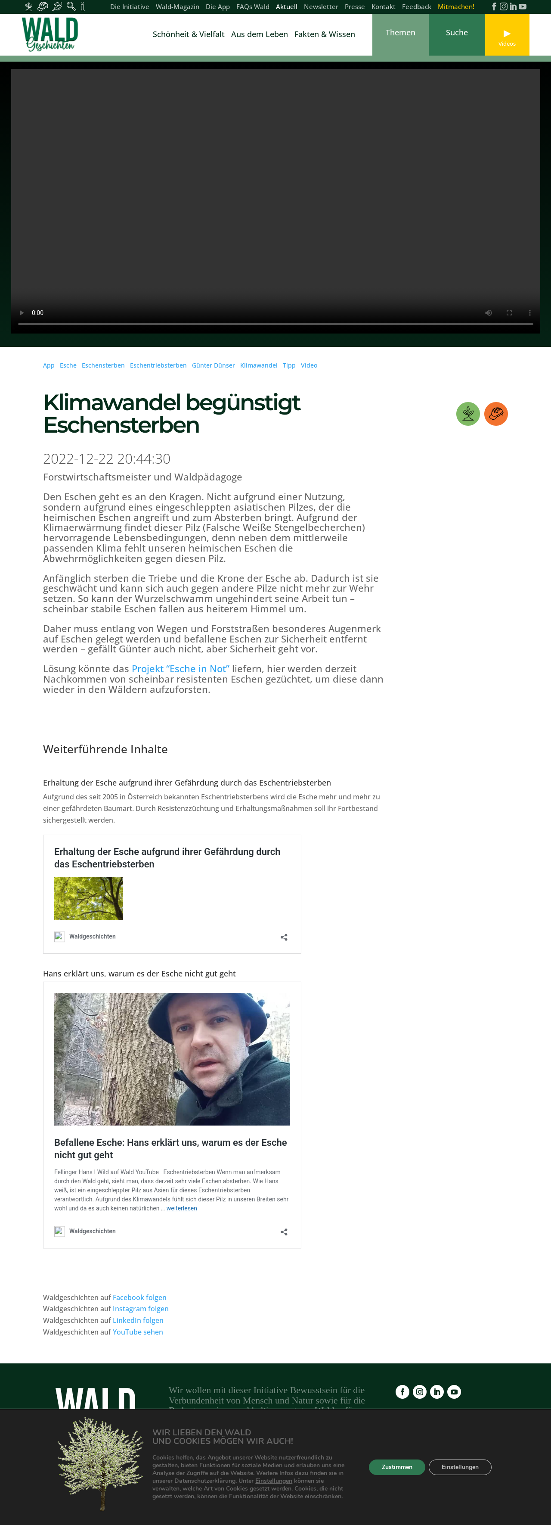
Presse (355, 7)
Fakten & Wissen (324, 35)
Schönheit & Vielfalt (189, 35)
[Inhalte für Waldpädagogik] (71, 6)
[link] (52, 35)
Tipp (289, 371)
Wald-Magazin (177, 7)
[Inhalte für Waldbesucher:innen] (57, 6)
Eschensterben (103, 371)
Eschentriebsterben (158, 371)
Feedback (416, 7)
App (49, 371)
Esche (68, 371)
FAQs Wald (252, 7)
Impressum (335, 1479)
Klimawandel (259, 371)
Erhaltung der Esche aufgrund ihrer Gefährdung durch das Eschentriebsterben (187, 788)
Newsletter (321, 7)
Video (309, 371)
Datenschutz (384, 1479)
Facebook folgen (140, 1303)
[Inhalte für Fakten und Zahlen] (83, 6)
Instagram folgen (141, 1314)
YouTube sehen (138, 1337)
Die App (218, 7)
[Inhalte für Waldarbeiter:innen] (43, 6)
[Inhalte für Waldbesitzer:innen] (29, 6)
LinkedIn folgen (138, 1326)
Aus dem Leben (259, 35)
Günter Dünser (213, 371)
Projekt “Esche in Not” (180, 673)
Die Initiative (129, 7)
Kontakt (383, 7)
